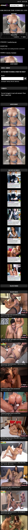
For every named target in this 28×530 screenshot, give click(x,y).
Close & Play (14, 35)
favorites (16, 37)
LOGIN (19, 1)
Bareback (13, 53)
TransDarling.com (12, 42)
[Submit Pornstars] (25, 78)
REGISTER (24, 1)
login (2, 95)
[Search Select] (19, 5)
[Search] (13, 5)
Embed (23, 37)
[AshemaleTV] (4, 5)
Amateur (8, 53)
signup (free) (8, 95)
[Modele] (12, 78)
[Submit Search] (24, 5)
